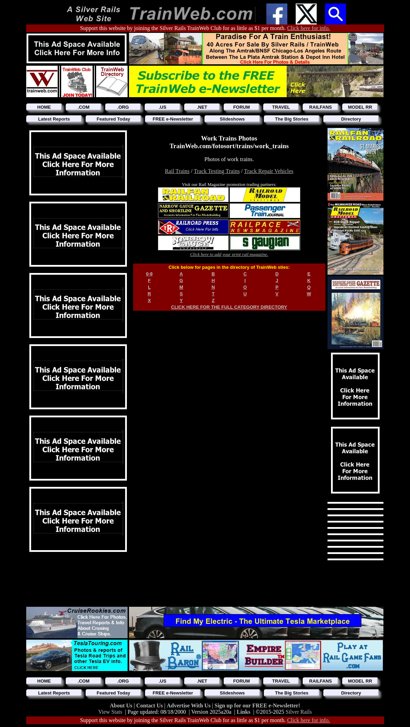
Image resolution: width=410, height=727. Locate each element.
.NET (202, 107)
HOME (44, 107)
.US (162, 107)
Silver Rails (299, 712)
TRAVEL (281, 107)
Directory (351, 119)
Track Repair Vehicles (268, 171)
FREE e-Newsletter (173, 119)
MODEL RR (360, 107)
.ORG (123, 107)
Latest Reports (54, 119)
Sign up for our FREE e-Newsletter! (257, 705)
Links (243, 712)
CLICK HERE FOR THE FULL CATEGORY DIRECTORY (229, 307)
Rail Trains (177, 171)
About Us (122, 705)
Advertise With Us (189, 705)
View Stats (110, 712)
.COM (83, 107)
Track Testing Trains (217, 171)
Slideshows (232, 119)
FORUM (241, 107)
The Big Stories (291, 119)
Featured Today (113, 119)
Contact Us (150, 705)
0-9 (149, 273)
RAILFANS (320, 107)
